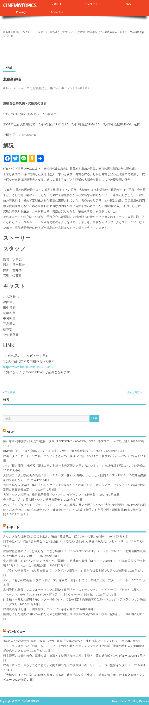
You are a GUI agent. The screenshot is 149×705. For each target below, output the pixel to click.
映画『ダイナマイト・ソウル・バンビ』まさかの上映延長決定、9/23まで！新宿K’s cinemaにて (65, 456)
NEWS (11, 432)
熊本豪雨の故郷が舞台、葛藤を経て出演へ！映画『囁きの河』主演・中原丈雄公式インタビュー (65, 655)
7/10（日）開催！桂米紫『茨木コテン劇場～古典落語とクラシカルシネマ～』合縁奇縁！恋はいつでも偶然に (74, 465)
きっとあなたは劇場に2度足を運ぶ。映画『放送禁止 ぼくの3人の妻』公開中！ (55, 536)
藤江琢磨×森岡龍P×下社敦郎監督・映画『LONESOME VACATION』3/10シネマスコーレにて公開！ (66, 441)
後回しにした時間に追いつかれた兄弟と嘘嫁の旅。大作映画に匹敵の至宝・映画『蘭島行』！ (64, 614)
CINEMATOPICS (19, 5)
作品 (128, 4)
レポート (56, 4)
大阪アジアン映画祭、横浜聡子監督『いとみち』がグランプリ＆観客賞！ (51, 495)
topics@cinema (15, 88)
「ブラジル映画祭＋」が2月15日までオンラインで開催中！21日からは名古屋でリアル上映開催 (65, 570)
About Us (57, 12)
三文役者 (10, 392)
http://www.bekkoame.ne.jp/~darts (28, 366)
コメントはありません (77, 88)
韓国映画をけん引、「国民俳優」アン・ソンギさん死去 (39, 609)
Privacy (21, 12)
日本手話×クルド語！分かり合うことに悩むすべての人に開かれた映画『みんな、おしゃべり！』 (66, 541)
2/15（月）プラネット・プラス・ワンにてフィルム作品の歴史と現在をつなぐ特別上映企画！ (64, 505)
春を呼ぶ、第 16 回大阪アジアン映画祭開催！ (33, 499)
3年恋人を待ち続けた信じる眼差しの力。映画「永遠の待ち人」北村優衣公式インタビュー (61, 641)
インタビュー (92, 4)
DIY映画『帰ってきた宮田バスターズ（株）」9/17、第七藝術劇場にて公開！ (53, 451)
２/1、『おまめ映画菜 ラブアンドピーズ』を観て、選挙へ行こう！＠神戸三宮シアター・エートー (67, 580)
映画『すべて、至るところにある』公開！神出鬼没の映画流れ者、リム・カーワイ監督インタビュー (68, 665)
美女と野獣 (133, 392)
